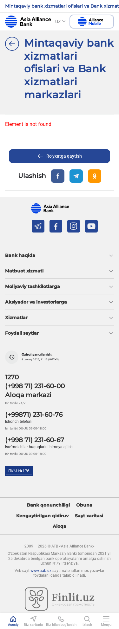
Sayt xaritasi (89, 516)
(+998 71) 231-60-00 (35, 386)
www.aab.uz (40, 570)
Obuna (84, 505)
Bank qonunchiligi (48, 505)
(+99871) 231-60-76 (34, 414)
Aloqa (59, 526)
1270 (12, 377)
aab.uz (28, 22)
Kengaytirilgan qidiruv (42, 516)
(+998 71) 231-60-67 (34, 440)
